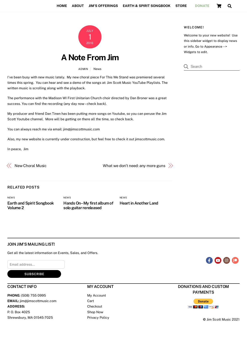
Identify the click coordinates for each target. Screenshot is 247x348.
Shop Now (95, 312)
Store (181, 6)
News (97, 69)
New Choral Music (31, 165)
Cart (90, 301)
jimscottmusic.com (149, 139)
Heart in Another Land (139, 203)
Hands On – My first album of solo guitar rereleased (88, 205)
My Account (96, 295)
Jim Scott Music (219, 319)
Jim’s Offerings (103, 6)
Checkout (94, 306)
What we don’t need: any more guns (134, 165)
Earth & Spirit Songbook (146, 6)
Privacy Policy (98, 318)
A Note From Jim (90, 57)
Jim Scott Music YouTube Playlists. (134, 83)
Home (62, 6)
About (78, 6)
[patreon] (235, 260)
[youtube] (218, 260)
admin (83, 69)
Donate (202, 6)
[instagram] (226, 260)
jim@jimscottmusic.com (81, 129)
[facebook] (209, 260)
